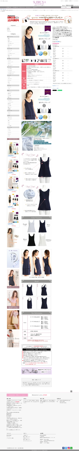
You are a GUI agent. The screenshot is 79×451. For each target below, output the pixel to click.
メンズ (9, 83)
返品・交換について (26, 439)
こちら (35, 401)
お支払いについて (26, 438)
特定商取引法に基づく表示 (12, 448)
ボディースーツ (10, 65)
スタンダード (10, 78)
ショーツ (9, 112)
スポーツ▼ (9, 85)
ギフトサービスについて (27, 440)
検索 (72, 7)
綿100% (8, 29)
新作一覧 (4, 9)
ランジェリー (10, 100)
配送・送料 (9, 398)
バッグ (9, 135)
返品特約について (56, 85)
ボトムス (9, 134)
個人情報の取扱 (20, 448)
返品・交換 (42, 398)
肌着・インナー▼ (10, 36)
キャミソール (10, 50)
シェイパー (9, 60)
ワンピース (9, 132)
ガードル (9, 63)
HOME (1, 9)
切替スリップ (10, 55)
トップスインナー (10, 102)
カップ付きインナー (11, 43)
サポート (25, 433)
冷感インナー (10, 45)
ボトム (9, 46)
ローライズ (9, 80)
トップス (9, 130)
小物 (8, 120)
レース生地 (9, 125)
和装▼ (8, 90)
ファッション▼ (9, 127)
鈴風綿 (8, 28)
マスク (9, 122)
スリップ (9, 51)
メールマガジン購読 (10, 438)
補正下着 (9, 93)
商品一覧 (9, 7)
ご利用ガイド (12, 429)
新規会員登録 (9, 435)
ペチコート (9, 31)
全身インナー (10, 41)
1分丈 (9, 82)
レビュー (28, 7)
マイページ (22, 7)
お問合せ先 (59, 398)
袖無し (9, 38)
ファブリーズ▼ (9, 110)
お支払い (25, 398)
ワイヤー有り (10, 70)
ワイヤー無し (10, 68)
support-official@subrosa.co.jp (65, 400)
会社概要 (41, 433)
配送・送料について (26, 436)
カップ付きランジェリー (11, 53)
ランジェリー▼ (9, 48)
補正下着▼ (9, 58)
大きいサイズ (10, 117)
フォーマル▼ (9, 98)
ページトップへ (71, 391)
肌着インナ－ (10, 97)
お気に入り (15, 7)
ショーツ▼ (9, 75)
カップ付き (9, 95)
